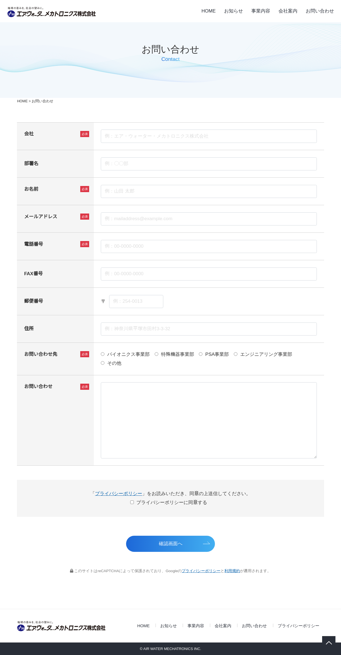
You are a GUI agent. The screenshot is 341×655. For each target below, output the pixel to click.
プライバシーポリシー (118, 493)
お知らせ (233, 11)
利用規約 (232, 571)
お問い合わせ (320, 11)
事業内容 (260, 11)
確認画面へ (170, 543)
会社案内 (288, 11)
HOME (209, 11)
